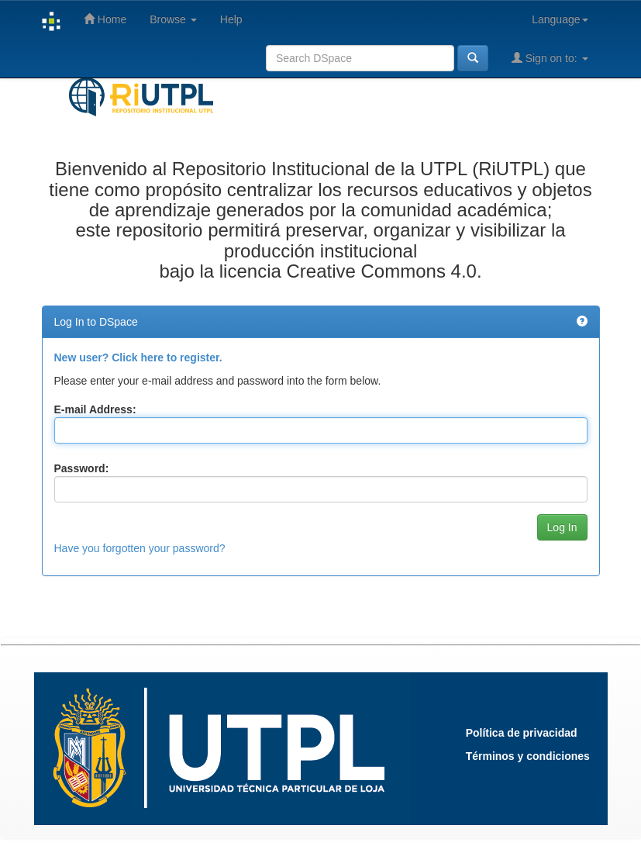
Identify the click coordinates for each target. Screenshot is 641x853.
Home (105, 19)
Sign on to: (550, 57)
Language (560, 19)
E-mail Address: (95, 409)
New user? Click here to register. (138, 357)
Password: (81, 468)
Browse (173, 19)
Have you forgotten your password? (140, 548)
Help (231, 19)
